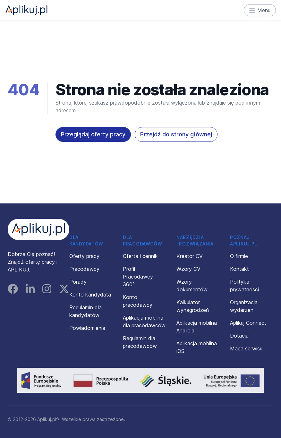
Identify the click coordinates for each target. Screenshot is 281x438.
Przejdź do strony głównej (176, 134)
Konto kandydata (90, 294)
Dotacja (239, 335)
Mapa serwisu (246, 348)
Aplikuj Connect (248, 323)
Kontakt (239, 269)
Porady (78, 282)
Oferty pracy (84, 256)
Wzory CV (188, 269)
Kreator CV (189, 256)
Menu (260, 10)
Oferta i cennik (140, 256)
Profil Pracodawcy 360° (138, 277)
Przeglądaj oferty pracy (93, 134)
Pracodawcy (84, 269)
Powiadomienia (87, 328)
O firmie (239, 256)
